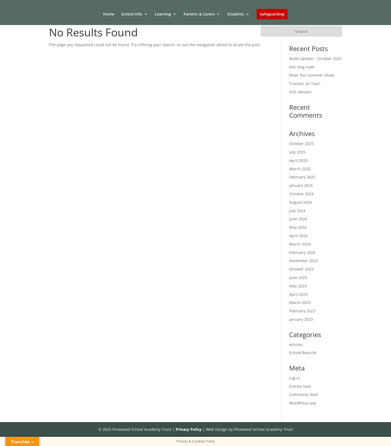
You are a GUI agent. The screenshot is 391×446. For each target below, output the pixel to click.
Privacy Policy (188, 429)
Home (108, 14)
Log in (294, 378)
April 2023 (298, 294)
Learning (163, 14)
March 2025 (300, 168)
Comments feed (303, 394)
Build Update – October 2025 (315, 58)
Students (235, 14)
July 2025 (297, 152)
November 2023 (303, 260)
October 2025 (301, 143)
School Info (131, 14)
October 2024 (301, 193)
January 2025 (301, 185)
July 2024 (297, 210)
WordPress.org (302, 403)
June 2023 (298, 277)
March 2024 (300, 244)
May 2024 (298, 227)
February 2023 (302, 310)
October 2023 (301, 269)
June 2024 (298, 218)
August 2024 (300, 202)
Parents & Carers (199, 14)
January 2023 (301, 319)
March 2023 (300, 302)
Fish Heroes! (300, 92)
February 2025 (302, 177)
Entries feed (300, 386)
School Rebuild (302, 352)
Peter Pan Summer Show (311, 75)
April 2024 (298, 235)
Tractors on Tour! (304, 83)
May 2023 (298, 285)
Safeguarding (272, 14)
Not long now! (301, 67)
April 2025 (298, 160)
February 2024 (302, 252)
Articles (296, 344)
